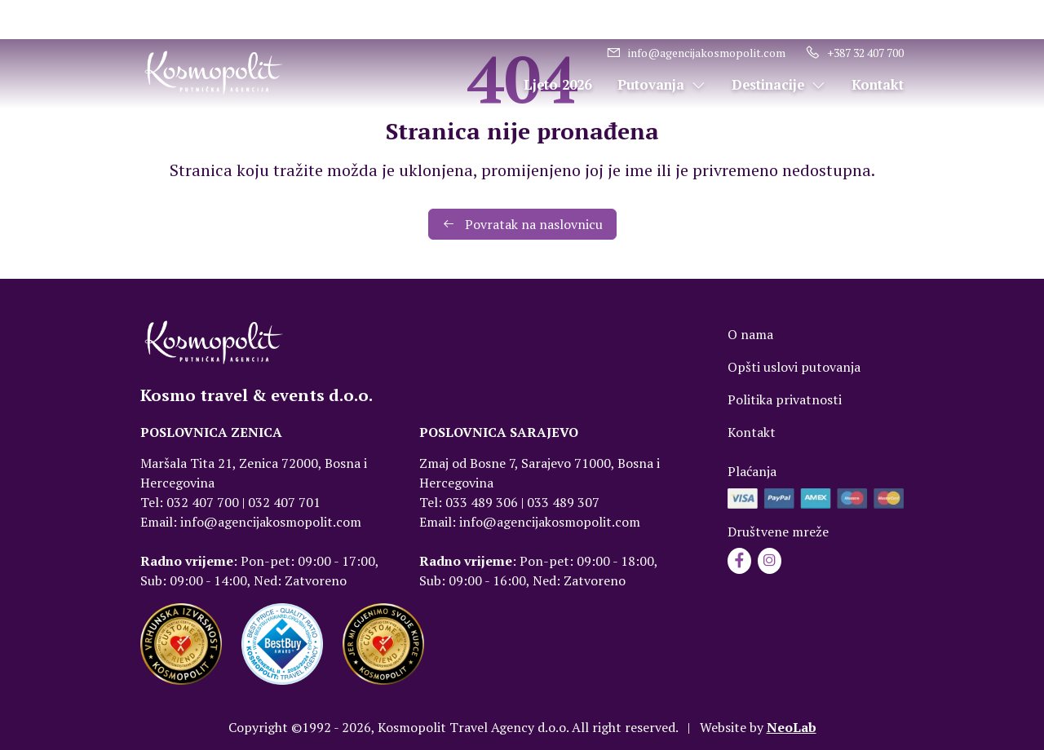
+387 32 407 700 (854, 52)
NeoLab (791, 727)
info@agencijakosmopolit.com (695, 52)
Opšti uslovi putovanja (794, 367)
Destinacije (778, 85)
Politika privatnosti (785, 399)
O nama (750, 334)
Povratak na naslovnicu (522, 224)
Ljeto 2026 (557, 85)
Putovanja (661, 85)
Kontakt (878, 85)
